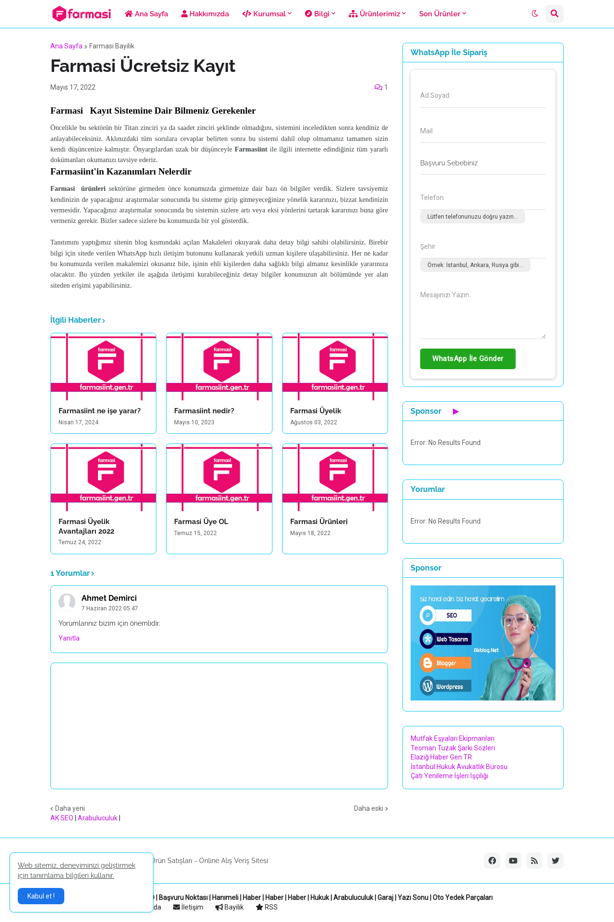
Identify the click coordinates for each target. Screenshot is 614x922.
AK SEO (61, 818)
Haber (252, 897)
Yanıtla (69, 638)
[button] (534, 14)
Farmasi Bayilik (111, 46)
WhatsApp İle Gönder (468, 358)
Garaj (385, 897)
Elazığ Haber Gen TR (441, 757)
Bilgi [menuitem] (317, 14)
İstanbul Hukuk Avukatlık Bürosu (459, 766)
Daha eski (368, 808)
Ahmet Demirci (109, 598)
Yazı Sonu (413, 897)
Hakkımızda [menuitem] (205, 14)
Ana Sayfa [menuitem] (146, 14)
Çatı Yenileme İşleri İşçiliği (449, 776)
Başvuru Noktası (183, 897)
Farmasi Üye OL (201, 521)
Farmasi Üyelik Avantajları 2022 (86, 526)
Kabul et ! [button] (41, 896)
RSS (267, 907)
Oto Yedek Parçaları (463, 897)
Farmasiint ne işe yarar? (100, 411)
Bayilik (229, 907)
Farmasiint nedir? (204, 411)
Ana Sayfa (66, 46)
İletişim (188, 907)
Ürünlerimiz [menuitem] (374, 14)
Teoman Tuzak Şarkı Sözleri (453, 748)
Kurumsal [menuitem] (264, 14)
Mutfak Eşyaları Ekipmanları (453, 738)
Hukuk (319, 897)
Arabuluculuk (98, 818)
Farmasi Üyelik (315, 411)
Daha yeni (70, 808)
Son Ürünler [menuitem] (439, 14)
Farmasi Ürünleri (319, 521)
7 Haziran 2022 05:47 (110, 608)
